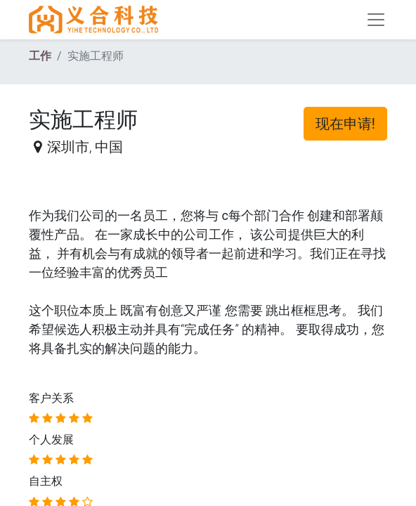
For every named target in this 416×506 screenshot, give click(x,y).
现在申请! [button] (345, 123)
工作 (40, 56)
